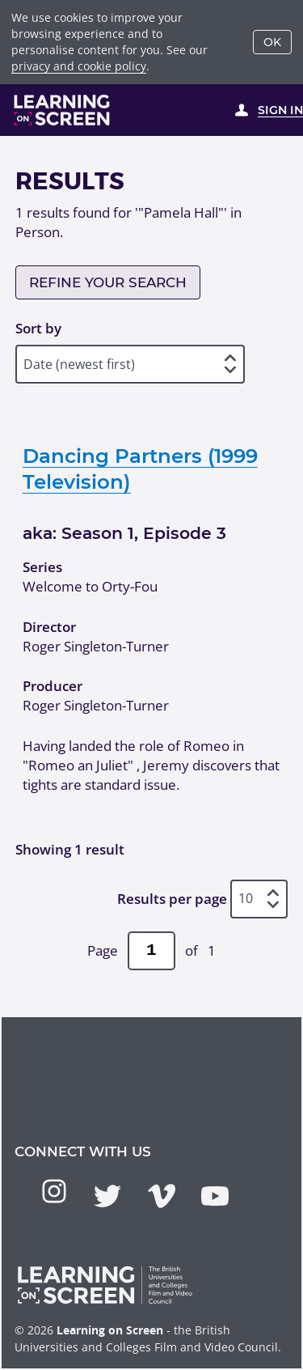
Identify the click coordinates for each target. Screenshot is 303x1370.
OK (272, 42)
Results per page (172, 898)
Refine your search (108, 282)
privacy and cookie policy (78, 66)
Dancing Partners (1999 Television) (140, 468)
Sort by (38, 328)
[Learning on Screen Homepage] (62, 110)
